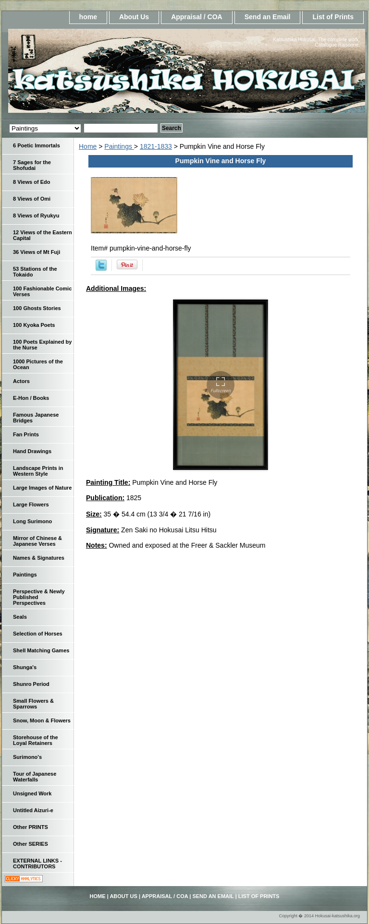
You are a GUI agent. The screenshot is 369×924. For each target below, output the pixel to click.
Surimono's (27, 757)
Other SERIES (30, 844)
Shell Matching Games (41, 650)
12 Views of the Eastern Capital (42, 235)
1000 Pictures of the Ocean (38, 364)
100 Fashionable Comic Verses (42, 291)
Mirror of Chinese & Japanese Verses (37, 541)
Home (88, 146)
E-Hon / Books (31, 398)
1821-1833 (156, 146)
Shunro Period (31, 684)
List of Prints (333, 17)
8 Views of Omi (31, 199)
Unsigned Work (32, 793)
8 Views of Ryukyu (36, 215)
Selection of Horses (37, 633)
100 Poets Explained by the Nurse (42, 344)
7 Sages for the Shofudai (32, 165)
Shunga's (25, 667)
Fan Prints (26, 434)
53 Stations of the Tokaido (35, 271)
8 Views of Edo (31, 182)
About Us (134, 17)
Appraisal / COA (196, 17)
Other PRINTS (30, 827)
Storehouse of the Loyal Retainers (35, 740)
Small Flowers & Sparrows (33, 703)
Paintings (119, 146)
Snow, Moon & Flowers (42, 720)
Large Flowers (31, 504)
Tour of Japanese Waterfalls (34, 776)
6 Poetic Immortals (36, 145)
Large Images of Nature (42, 488)
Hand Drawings (32, 451)
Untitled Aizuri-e (33, 810)
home (88, 17)
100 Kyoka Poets (34, 325)
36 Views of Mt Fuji (36, 252)
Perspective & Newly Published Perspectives (39, 597)
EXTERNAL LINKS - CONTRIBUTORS (37, 863)
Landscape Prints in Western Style (38, 471)
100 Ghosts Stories (37, 308)
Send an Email (268, 17)
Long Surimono (32, 521)
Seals (20, 617)
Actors (21, 381)
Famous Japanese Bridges (36, 417)
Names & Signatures (38, 558)
